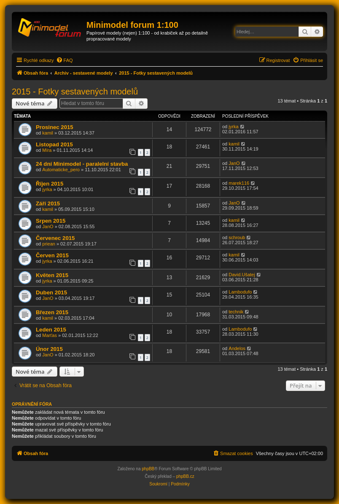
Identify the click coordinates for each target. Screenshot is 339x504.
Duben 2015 (51, 292)
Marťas (49, 335)
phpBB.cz (185, 476)
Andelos (237, 348)
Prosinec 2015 (54, 127)
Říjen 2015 (49, 184)
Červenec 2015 (55, 238)
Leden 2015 (51, 329)
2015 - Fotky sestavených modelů (75, 91)
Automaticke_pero (61, 169)
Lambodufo (240, 291)
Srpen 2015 (50, 221)
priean (48, 243)
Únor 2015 (49, 349)
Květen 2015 (52, 275)
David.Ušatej (242, 274)
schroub (237, 237)
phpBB (148, 468)
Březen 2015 (52, 312)
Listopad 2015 (54, 144)
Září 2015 (48, 203)
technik (236, 311)
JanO (234, 163)
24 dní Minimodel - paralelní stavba (82, 164)
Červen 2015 (52, 255)
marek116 (239, 183)
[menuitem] (64, 60)
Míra (46, 150)
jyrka (233, 126)
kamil (47, 132)
